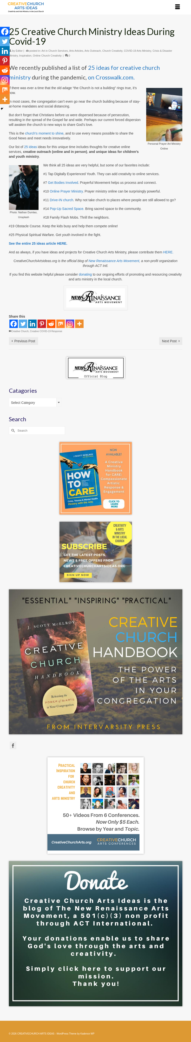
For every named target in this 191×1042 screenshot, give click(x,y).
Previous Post (24, 341)
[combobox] (35, 402)
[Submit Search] (12, 430)
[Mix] (60, 324)
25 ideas (30, 147)
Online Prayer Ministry (66, 191)
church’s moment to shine (44, 133)
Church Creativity (112, 50)
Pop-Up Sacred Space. (67, 209)
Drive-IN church (61, 200)
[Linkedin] (32, 324)
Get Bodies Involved (63, 183)
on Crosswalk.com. (111, 77)
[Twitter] (23, 324)
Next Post (169, 341)
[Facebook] (13, 324)
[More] (79, 324)
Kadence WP (87, 1033)
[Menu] (177, 7)
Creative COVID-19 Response (46, 331)
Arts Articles (76, 50)
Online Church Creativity (47, 55)
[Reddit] (51, 324)
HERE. (168, 252)
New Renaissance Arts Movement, (114, 261)
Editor (19, 50)
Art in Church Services (54, 50)
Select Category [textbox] (23, 403)
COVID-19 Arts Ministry (137, 50)
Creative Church (20, 331)
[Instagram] (70, 324)
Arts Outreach (93, 50)
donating (85, 274)
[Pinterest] (42, 324)
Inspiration (25, 55)
